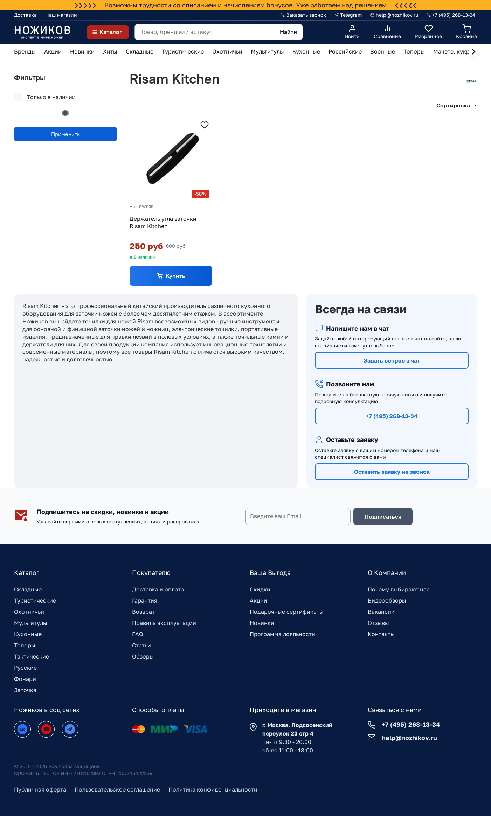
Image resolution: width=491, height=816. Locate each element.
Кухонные (28, 634)
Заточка (25, 690)
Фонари (25, 678)
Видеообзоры (387, 600)
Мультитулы (30, 622)
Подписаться (383, 516)
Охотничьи (29, 611)
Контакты (381, 634)
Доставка (25, 15)
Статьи (141, 645)
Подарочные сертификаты (287, 611)
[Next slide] (473, 52)
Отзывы (378, 622)
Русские (25, 667)
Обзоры (143, 656)
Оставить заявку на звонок (392, 471)
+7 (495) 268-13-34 (391, 416)
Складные (28, 589)
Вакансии (381, 611)
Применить (65, 134)
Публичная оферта (40, 789)
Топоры (24, 645)
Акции (258, 600)
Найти (288, 31)
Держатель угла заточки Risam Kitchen (163, 222)
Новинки (262, 622)
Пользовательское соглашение (117, 789)
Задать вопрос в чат (392, 360)
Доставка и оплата (158, 589)
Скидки (260, 589)
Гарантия (144, 600)
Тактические (31, 656)
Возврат (143, 611)
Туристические (35, 600)
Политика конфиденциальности (212, 789)
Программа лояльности (282, 634)
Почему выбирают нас (399, 589)
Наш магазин (61, 15)
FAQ (137, 634)
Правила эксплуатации (164, 622)
